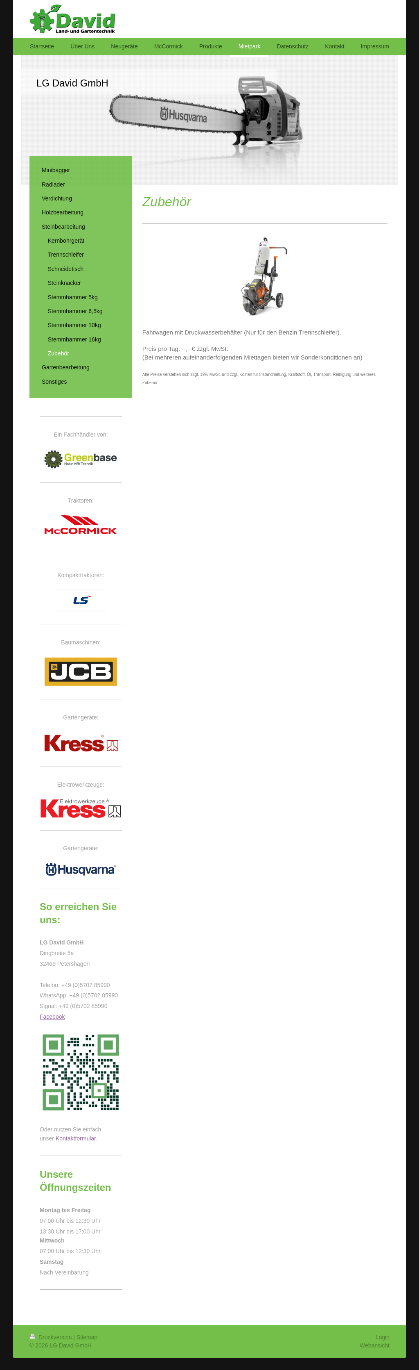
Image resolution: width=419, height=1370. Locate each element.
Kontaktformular (76, 1138)
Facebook (52, 1016)
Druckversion (51, 1337)
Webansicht (375, 1345)
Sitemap (87, 1337)
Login (383, 1337)
